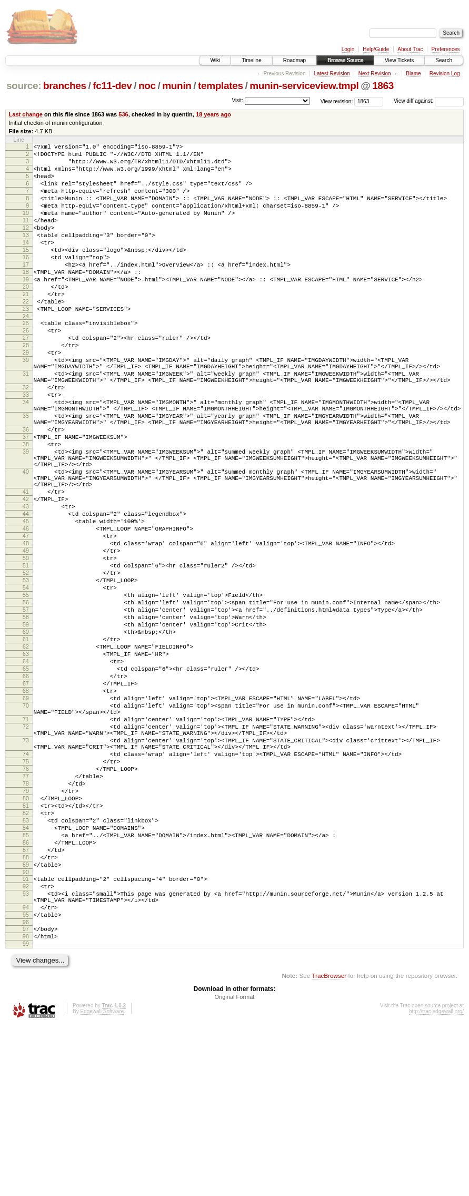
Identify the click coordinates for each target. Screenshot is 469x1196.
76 (26, 903)
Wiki (215, 60)
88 (26, 1010)
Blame (413, 73)
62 (26, 754)
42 (26, 575)
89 (26, 1019)
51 (26, 655)
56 (26, 700)
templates (220, 85)
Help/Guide (376, 49)
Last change (26, 114)
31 (26, 421)
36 (26, 489)
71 (26, 842)
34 (26, 456)
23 (26, 343)
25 (26, 359)
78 (26, 921)
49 (26, 637)
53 (26, 673)
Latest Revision (332, 73)
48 (26, 628)
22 (26, 334)
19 (26, 308)
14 (26, 263)
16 (26, 281)
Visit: (237, 100)
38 (26, 507)
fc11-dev (112, 85)
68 (26, 808)
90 (26, 1028)
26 (26, 368)
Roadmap (294, 60)
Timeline (251, 60)
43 (26, 584)
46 (26, 610)
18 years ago (213, 114)
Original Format (235, 1167)
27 (26, 377)
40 (26, 541)
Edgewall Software (102, 1182)
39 (26, 516)
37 (26, 498)
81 (26, 948)
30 (26, 404)
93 (26, 1053)
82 (26, 957)
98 (26, 1104)
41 (26, 566)
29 (26, 395)
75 (26, 894)
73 (26, 868)
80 (26, 939)
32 (26, 438)
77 (26, 912)
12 (26, 245)
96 (26, 1088)
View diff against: (429, 101)
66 (26, 790)
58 (26, 718)
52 (26, 664)
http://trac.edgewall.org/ (436, 1182)
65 (26, 781)
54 (26, 682)
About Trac (410, 49)
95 (26, 1079)
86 (26, 992)
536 (123, 114)
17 (26, 290)
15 (26, 272)
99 (26, 1113)
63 (26, 763)
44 (26, 593)
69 (26, 816)
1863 (383, 85)
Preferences (446, 49)
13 (26, 254)
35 (26, 472)
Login (348, 49)
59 (26, 727)
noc (147, 85)
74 (26, 885)
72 (26, 851)
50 (26, 646)
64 (26, 772)
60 (26, 736)
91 (26, 1035)
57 (26, 709)
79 (26, 930)
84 (26, 975)
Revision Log (445, 73)
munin (176, 85)
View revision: (337, 101)
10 (26, 227)
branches (64, 85)
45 (26, 602)
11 (26, 236)
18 (26, 299)
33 (26, 447)
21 (26, 325)
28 (26, 386)
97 (26, 1095)
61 (26, 745)
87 (26, 1001)
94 (26, 1070)
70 (26, 825)
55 (26, 691)
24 (26, 352)
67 (26, 799)
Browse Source (345, 60)
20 (26, 316)
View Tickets (399, 60)
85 (26, 984)
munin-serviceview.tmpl (304, 85)
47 (26, 619)
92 (26, 1044)
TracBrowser (329, 1146)
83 (26, 966)
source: (23, 85)
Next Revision (374, 73)
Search (443, 60)
